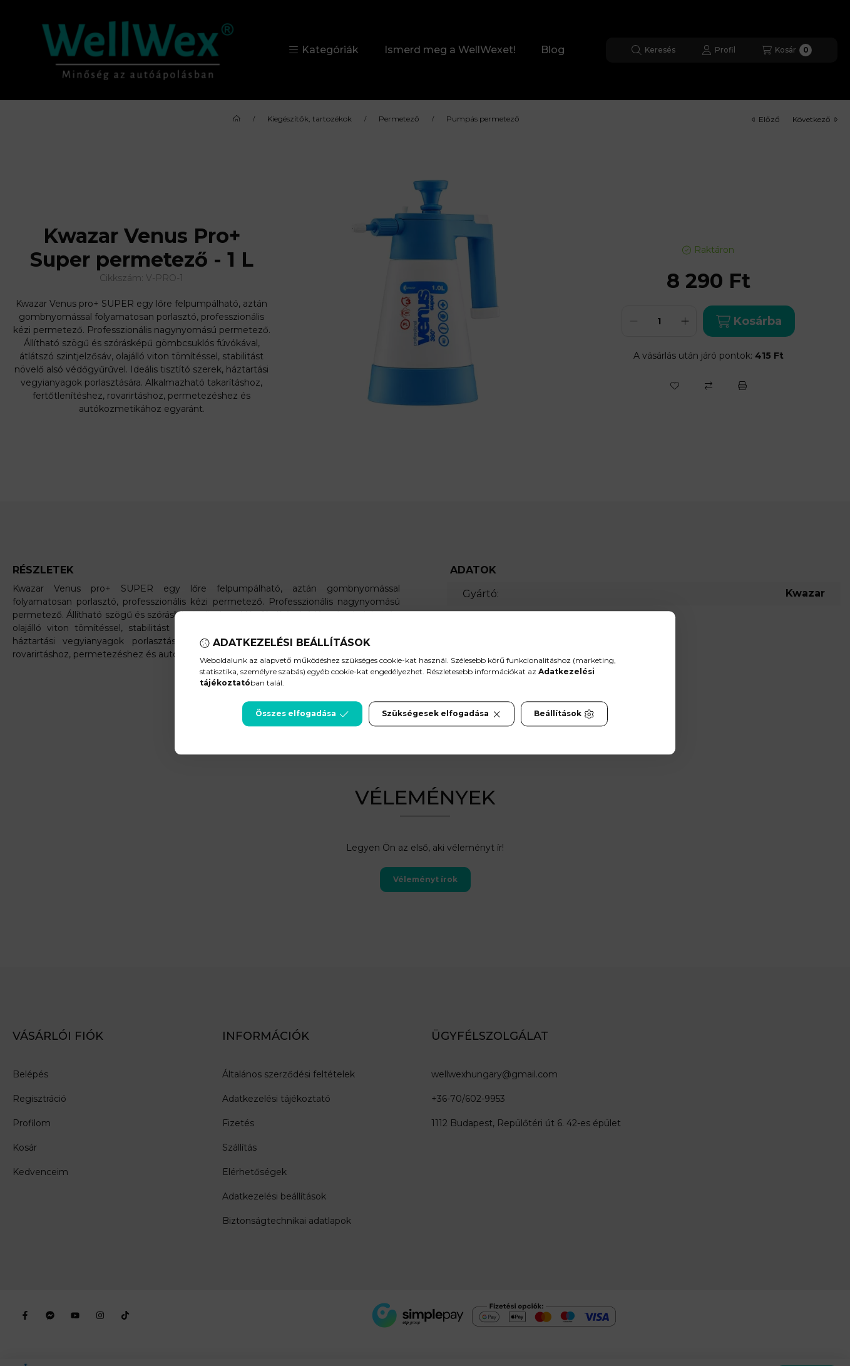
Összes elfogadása (302, 714)
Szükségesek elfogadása (441, 714)
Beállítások (564, 714)
